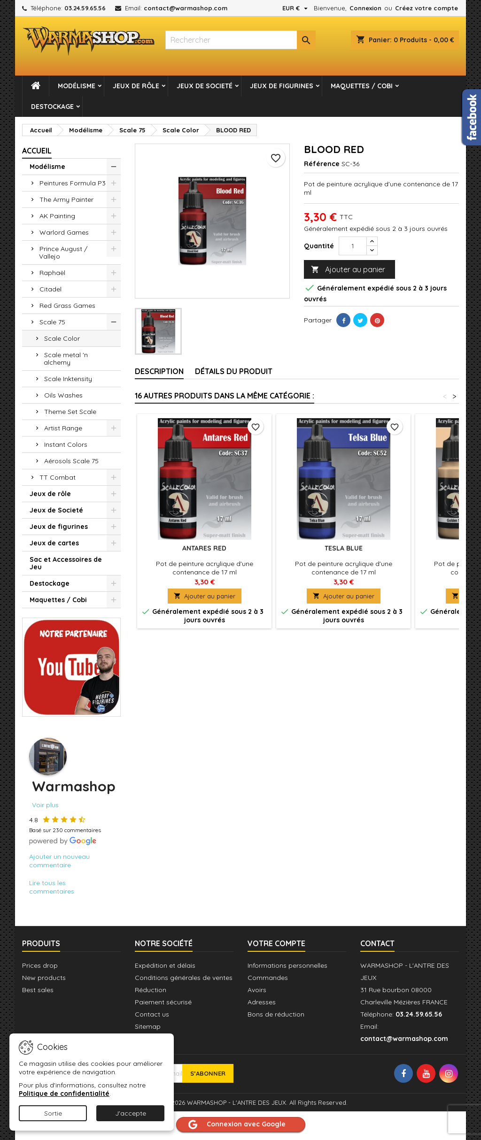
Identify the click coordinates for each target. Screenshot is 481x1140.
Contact (377, 943)
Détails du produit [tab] (233, 371)
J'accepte (130, 1113)
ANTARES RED (204, 548)
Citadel (50, 289)
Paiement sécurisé (163, 1002)
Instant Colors (65, 444)
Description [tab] (159, 371)
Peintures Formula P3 (72, 183)
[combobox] (240, 40)
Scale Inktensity (68, 379)
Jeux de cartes (54, 543)
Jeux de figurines (281, 86)
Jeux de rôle (136, 86)
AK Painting (57, 216)
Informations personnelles (287, 965)
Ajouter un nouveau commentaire (59, 860)
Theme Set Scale (70, 411)
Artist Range (63, 428)
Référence (322, 164)
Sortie (53, 1113)
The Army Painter (66, 199)
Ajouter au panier (348, 270)
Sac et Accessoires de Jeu (66, 563)
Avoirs (257, 990)
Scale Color (62, 338)
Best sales (38, 990)
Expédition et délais (165, 965)
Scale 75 (52, 322)
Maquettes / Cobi (362, 86)
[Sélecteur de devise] (296, 8)
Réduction (150, 990)
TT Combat (57, 477)
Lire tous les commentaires (51, 887)
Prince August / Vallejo (63, 252)
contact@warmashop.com (185, 8)
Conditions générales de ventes (184, 977)
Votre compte (276, 943)
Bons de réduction (276, 1014)
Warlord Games (64, 232)
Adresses (262, 1002)
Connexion (365, 8)
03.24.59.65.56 (85, 8)
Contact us (152, 1014)
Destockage (52, 106)
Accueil (37, 150)
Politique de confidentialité (64, 1093)
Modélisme (76, 86)
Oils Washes (63, 395)
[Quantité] (353, 246)
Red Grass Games (67, 305)
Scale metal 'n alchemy (66, 359)
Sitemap (148, 1026)
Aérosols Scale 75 (71, 461)
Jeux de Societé (205, 86)
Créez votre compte (426, 8)
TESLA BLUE (344, 548)
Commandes (268, 977)
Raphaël (52, 272)
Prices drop (40, 965)
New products (44, 977)
